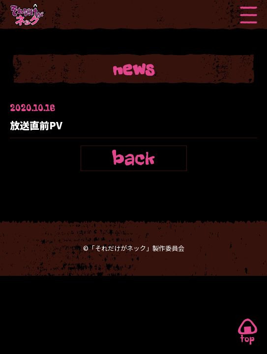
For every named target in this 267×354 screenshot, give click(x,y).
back (134, 158)
